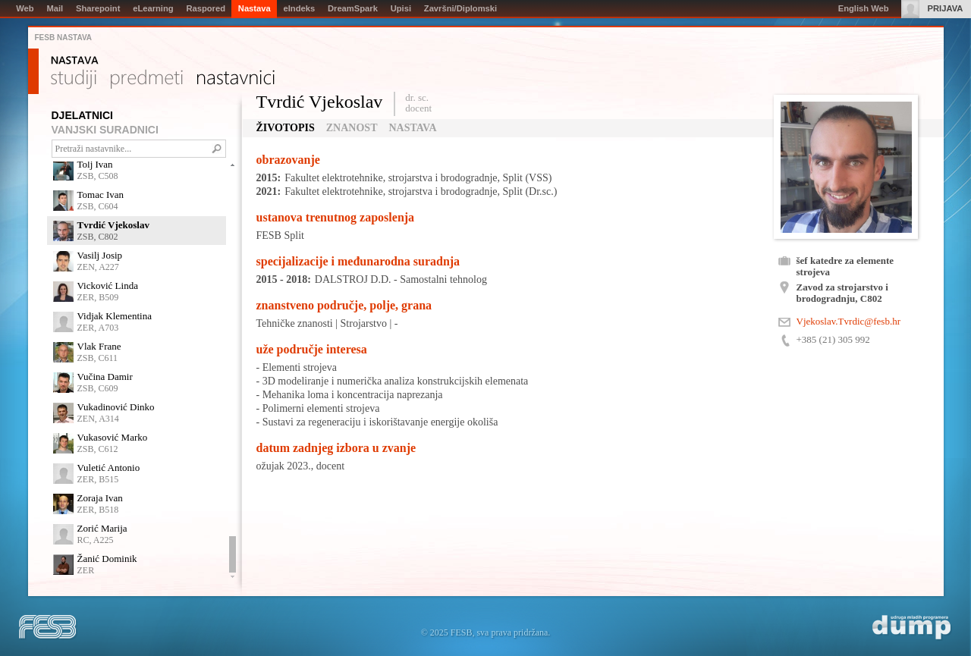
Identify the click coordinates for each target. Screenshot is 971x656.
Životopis (285, 127)
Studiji (73, 79)
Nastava (75, 60)
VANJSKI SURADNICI (105, 130)
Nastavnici (236, 79)
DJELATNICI (82, 115)
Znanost (352, 127)
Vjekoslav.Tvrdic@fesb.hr (848, 321)
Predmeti (147, 79)
